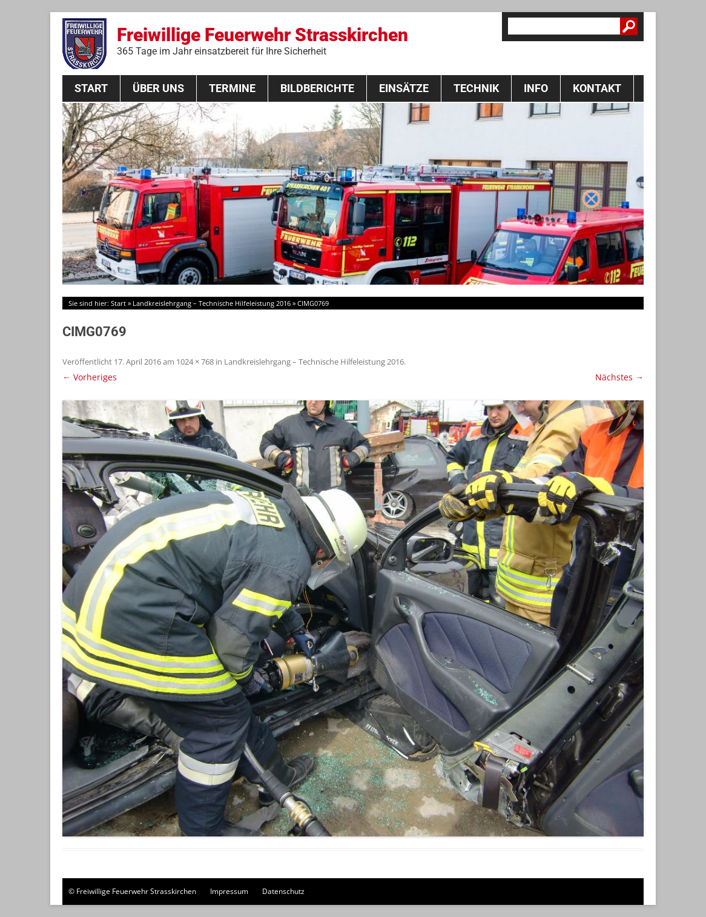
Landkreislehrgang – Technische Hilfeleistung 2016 (212, 303)
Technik (476, 88)
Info (536, 88)
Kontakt (597, 88)
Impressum (229, 891)
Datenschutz (283, 891)
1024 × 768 (195, 361)
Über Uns (158, 88)
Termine (232, 88)
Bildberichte (317, 88)
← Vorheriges (89, 377)
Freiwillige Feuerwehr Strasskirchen (262, 40)
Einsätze (404, 88)
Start (91, 88)
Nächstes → (619, 377)
